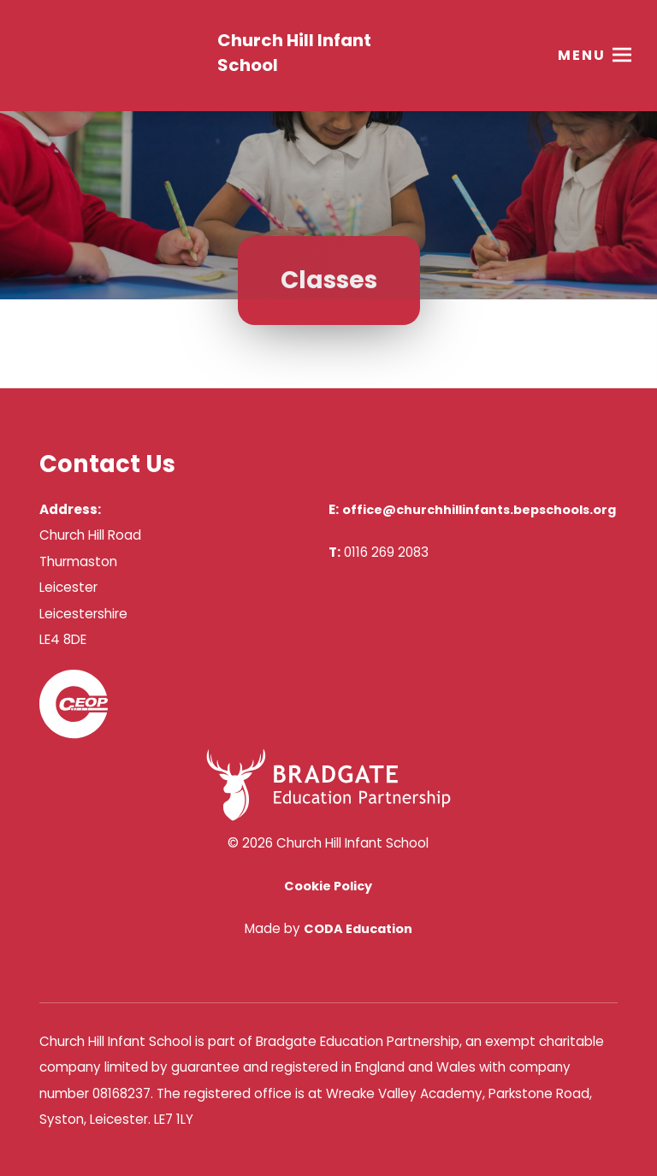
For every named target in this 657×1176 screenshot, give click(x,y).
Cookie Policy (328, 886)
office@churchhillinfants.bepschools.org (479, 509)
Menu (582, 55)
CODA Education (358, 928)
